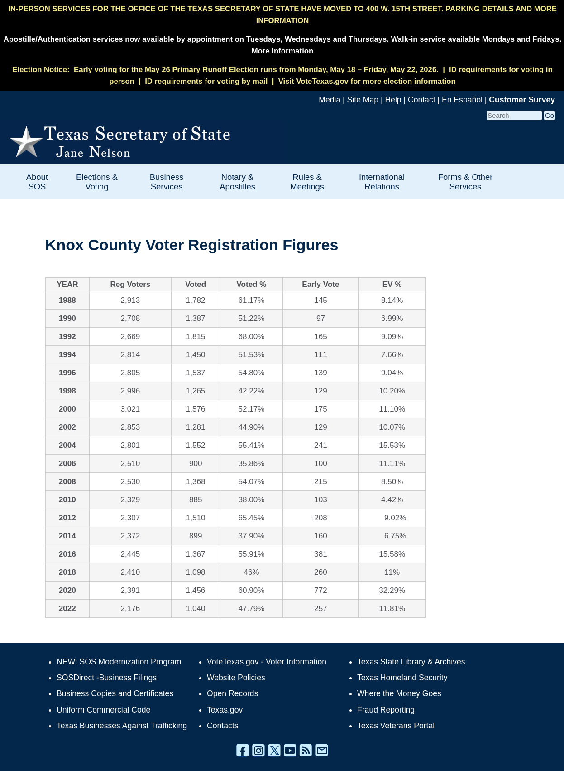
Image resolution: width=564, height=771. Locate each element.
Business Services (167, 181)
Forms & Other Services (465, 181)
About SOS (37, 181)
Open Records (232, 693)
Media (329, 99)
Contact (421, 99)
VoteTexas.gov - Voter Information (266, 661)
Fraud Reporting (386, 709)
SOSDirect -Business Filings (107, 677)
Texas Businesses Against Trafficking (122, 725)
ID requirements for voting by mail (206, 81)
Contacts (222, 725)
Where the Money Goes (399, 693)
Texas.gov (225, 709)
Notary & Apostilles (237, 181)
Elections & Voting (97, 181)
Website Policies (236, 677)
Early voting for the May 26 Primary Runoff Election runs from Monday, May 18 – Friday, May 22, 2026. (256, 69)
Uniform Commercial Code (103, 709)
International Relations (382, 181)
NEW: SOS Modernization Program (119, 661)
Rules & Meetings (307, 181)
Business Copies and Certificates (115, 693)
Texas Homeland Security (402, 677)
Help (393, 99)
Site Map (362, 99)
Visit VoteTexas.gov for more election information (367, 81)
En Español (462, 99)
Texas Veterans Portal (396, 725)
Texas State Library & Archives (411, 661)
